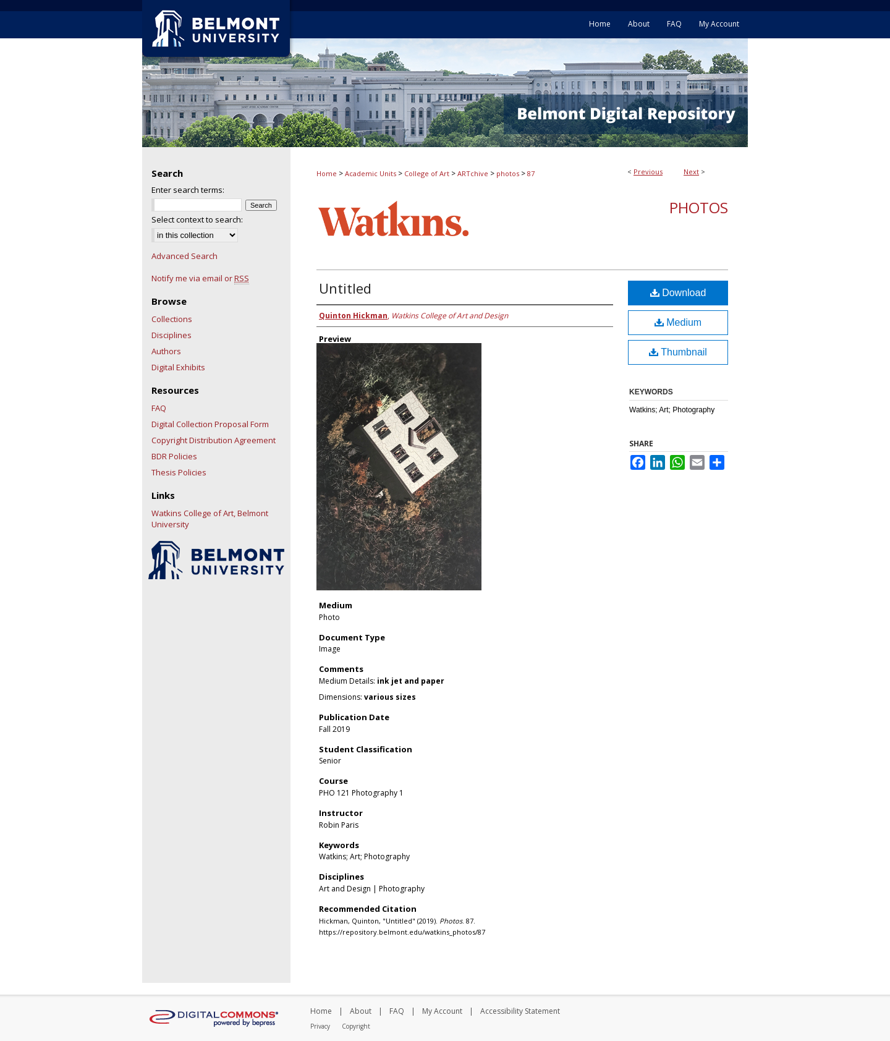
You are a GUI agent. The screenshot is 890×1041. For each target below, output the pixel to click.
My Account (442, 1011)
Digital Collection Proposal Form (210, 424)
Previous (648, 171)
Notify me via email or (200, 278)
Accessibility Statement (520, 1011)
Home (326, 173)
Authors (166, 351)
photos (507, 173)
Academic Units (370, 173)
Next (691, 171)
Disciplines (171, 335)
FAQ (158, 408)
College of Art (426, 173)
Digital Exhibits (178, 367)
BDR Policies (174, 456)
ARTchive (472, 173)
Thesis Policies (178, 472)
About (360, 1011)
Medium (678, 322)
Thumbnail (678, 352)
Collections (171, 319)
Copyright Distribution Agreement (213, 440)
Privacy (320, 1026)
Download (678, 292)
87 (531, 173)
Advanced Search (184, 255)
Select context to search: (197, 219)
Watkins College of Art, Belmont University (209, 519)
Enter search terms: (187, 189)
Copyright (356, 1026)
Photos (698, 207)
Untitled (345, 288)
